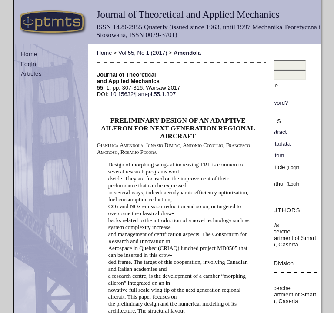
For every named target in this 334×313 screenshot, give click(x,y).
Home (29, 54)
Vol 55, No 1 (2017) (142, 53)
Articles (31, 73)
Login (28, 64)
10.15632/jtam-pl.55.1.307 (143, 94)
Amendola (187, 53)
